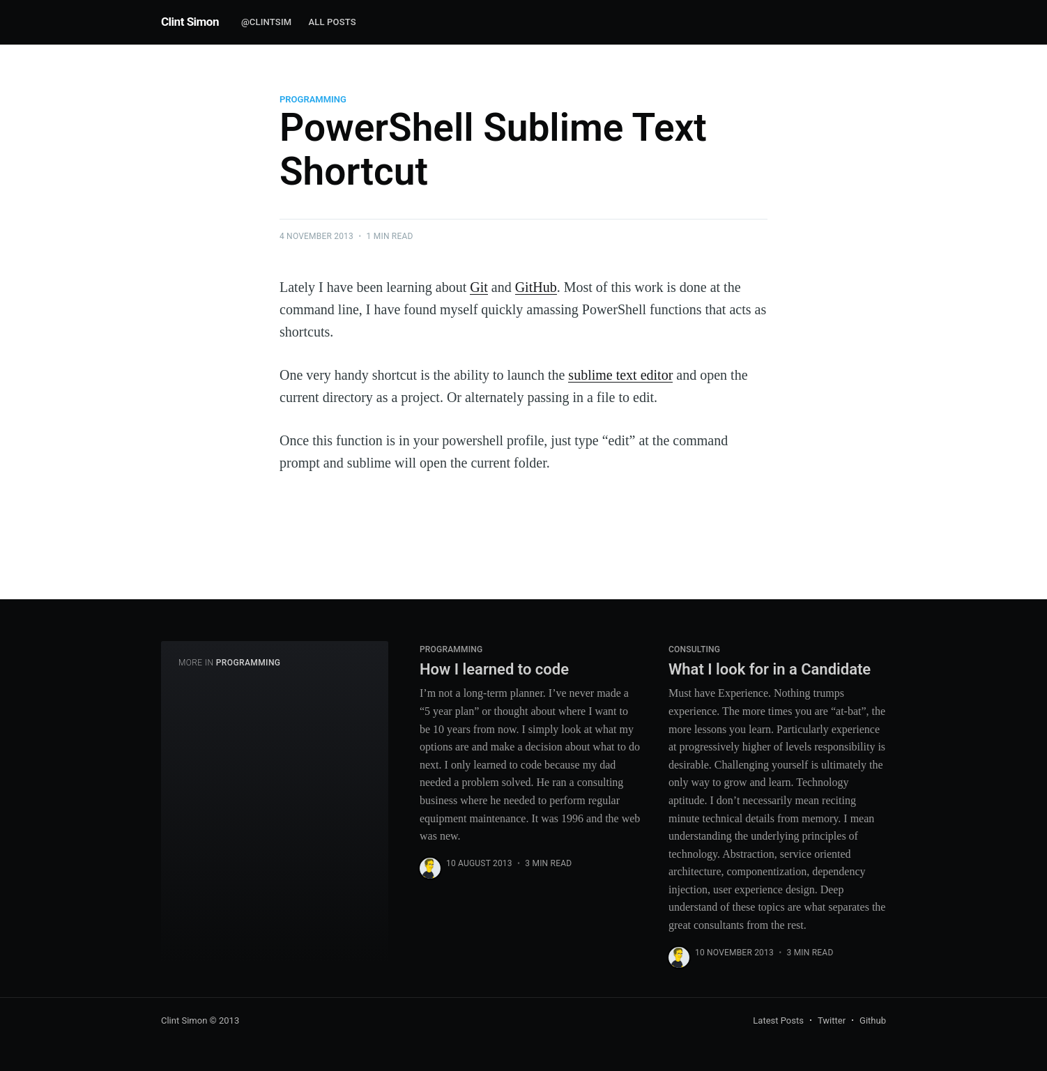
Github (872, 1020)
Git (479, 287)
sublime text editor (620, 375)
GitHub (536, 287)
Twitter (832, 1020)
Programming (313, 99)
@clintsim (266, 22)
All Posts (332, 22)
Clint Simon (190, 22)
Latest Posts (778, 1020)
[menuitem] (266, 22)
